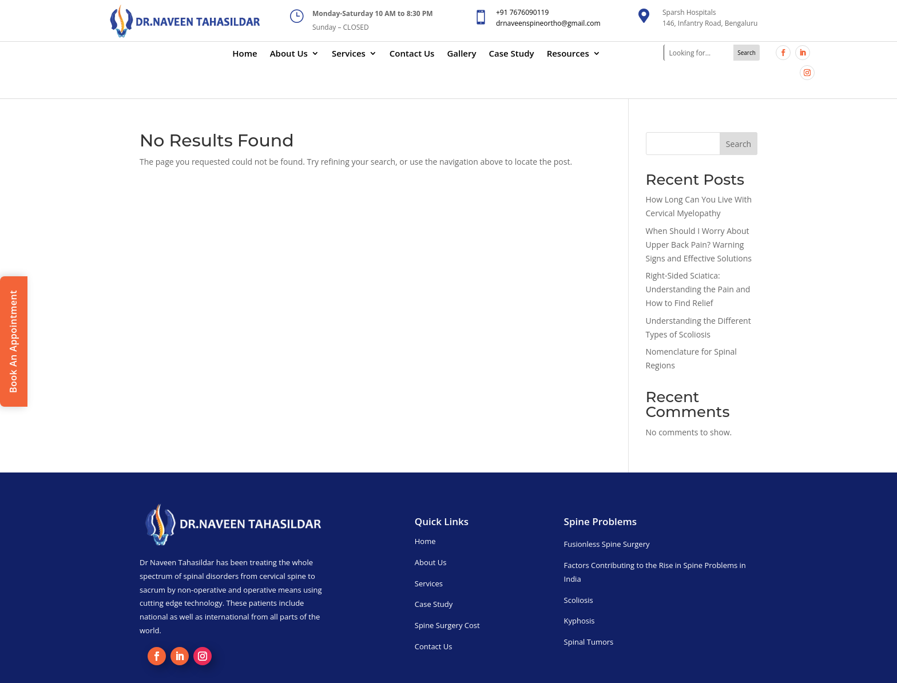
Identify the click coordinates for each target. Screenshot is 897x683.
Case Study (511, 54)
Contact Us (412, 54)
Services (349, 54)
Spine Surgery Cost (447, 625)
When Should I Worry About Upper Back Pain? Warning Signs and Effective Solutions (699, 244)
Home (244, 54)
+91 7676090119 (522, 12)
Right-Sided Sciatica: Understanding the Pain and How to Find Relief (698, 289)
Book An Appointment (13, 341)
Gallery (461, 54)
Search (738, 143)
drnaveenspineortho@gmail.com (548, 23)
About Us (289, 54)
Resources (568, 54)
